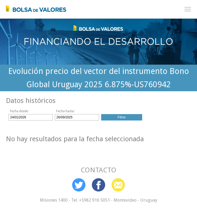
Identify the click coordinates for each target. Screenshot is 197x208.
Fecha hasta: (65, 111)
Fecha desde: (19, 111)
